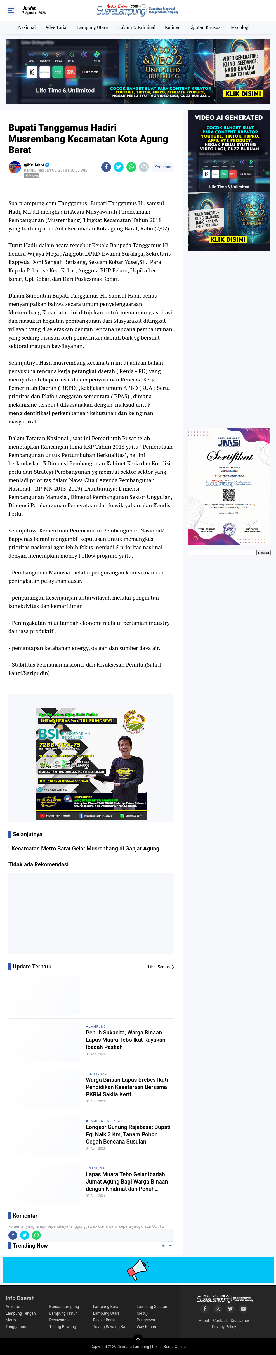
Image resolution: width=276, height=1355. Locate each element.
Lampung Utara (92, 27)
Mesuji (142, 1313)
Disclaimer (240, 1320)
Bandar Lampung (64, 1306)
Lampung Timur (63, 1313)
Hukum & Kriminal (136, 27)
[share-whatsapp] (131, 167)
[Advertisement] (91, 915)
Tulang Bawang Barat (111, 1327)
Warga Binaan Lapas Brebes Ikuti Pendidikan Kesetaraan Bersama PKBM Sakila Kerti (127, 1087)
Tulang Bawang (62, 1327)
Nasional (27, 27)
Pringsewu (146, 1320)
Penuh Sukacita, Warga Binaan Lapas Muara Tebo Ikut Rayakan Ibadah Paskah (126, 1039)
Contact (220, 1320)
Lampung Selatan (106, 1121)
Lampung (97, 1026)
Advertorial (56, 27)
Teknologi (239, 27)
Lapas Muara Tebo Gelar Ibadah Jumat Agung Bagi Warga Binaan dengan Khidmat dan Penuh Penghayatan (127, 1182)
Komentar (162, 167)
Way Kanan (146, 1327)
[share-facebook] (106, 167)
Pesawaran (59, 1320)
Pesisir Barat (104, 1320)
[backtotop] (138, 1339)
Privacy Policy (224, 1327)
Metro (11, 1320)
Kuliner (172, 27)
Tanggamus (16, 1327)
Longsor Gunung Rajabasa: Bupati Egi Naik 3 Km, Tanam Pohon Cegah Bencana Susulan (128, 1134)
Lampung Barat (106, 1306)
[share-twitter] (119, 167)
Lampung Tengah (21, 1313)
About (204, 1320)
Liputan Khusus (204, 27)
